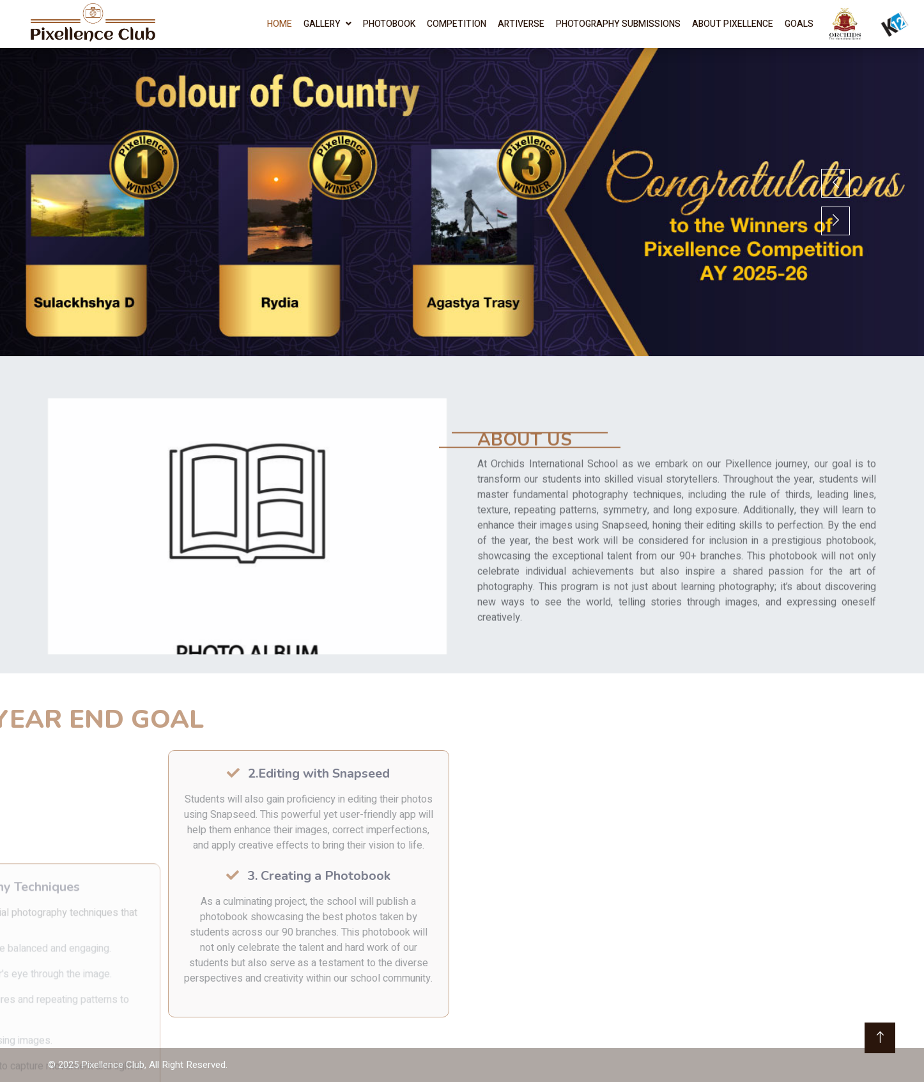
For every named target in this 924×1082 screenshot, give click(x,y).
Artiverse (521, 24)
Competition (456, 24)
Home (279, 24)
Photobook (389, 24)
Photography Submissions (618, 24)
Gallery (322, 24)
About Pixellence (732, 24)
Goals (799, 24)
